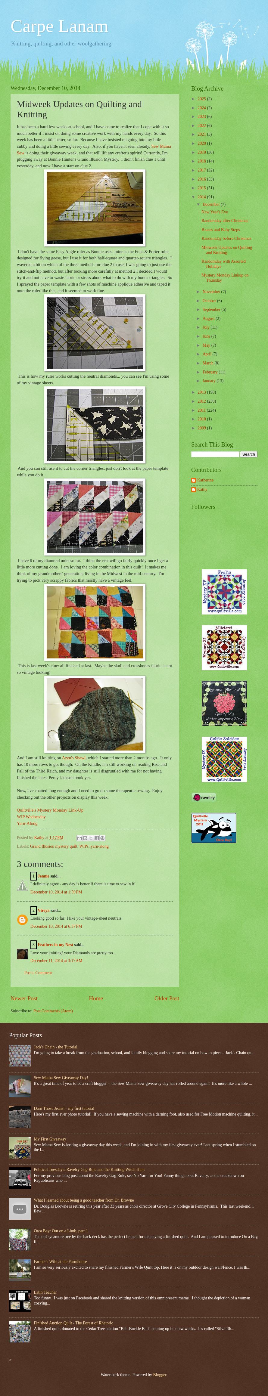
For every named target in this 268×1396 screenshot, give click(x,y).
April (208, 354)
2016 (202, 179)
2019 (202, 152)
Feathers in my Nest (56, 945)
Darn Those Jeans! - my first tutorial (64, 1108)
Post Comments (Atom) (53, 1011)
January (210, 381)
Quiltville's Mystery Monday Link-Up (50, 810)
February (211, 372)
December (212, 204)
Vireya (43, 910)
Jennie (43, 876)
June (207, 336)
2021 (202, 134)
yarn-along (100, 846)
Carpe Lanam (59, 26)
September (212, 309)
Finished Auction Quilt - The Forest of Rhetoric (73, 1323)
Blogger (159, 1375)
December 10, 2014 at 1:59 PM (56, 892)
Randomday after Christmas (224, 220)
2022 (202, 125)
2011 (202, 410)
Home (96, 998)
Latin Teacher (45, 1292)
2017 (202, 170)
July (206, 327)
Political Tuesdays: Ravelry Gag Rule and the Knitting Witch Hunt (89, 1169)
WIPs (84, 846)
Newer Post (24, 998)
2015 (202, 188)
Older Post (166, 998)
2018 (202, 161)
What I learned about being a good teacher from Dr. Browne (84, 1200)
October (210, 301)
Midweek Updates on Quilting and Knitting (226, 250)
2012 (202, 401)
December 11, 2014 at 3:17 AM (56, 960)
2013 (202, 392)
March (208, 363)
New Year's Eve (214, 212)
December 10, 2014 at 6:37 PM (56, 926)
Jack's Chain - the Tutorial (55, 1047)
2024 (202, 108)
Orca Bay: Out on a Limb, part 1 (61, 1231)
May (207, 345)
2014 (202, 197)
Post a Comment (38, 972)
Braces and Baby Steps (220, 230)
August (209, 318)
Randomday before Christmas (226, 238)
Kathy (202, 489)
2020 (202, 143)
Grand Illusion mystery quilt (53, 846)
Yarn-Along (27, 823)
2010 (202, 419)
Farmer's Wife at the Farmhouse (60, 1261)
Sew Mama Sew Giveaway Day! (61, 1078)
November (212, 291)
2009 (202, 428)
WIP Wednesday (31, 816)
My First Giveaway (50, 1139)
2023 (202, 116)
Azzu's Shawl (74, 757)
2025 (202, 99)
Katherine (205, 480)
